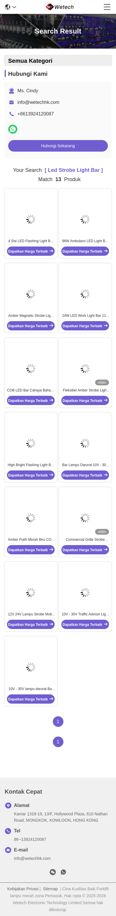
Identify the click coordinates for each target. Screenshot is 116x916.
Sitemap (50, 888)
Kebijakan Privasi (22, 888)
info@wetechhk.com (38, 102)
